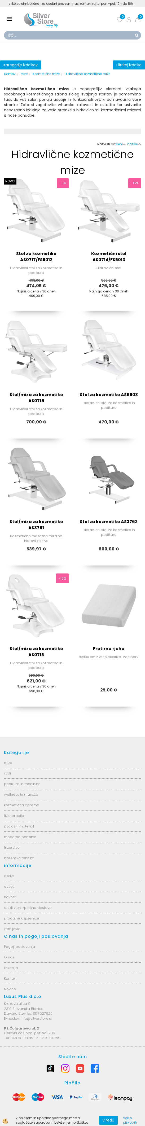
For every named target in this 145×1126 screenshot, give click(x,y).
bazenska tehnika (19, 858)
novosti (10, 897)
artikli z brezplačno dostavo (28, 907)
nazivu (134, 144)
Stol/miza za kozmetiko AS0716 (36, 398)
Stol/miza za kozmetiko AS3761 (36, 525)
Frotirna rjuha (109, 649)
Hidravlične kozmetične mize (87, 74)
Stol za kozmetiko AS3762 (109, 522)
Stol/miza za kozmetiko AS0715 (36, 652)
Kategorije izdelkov (20, 65)
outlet (9, 886)
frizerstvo (12, 847)
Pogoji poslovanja (19, 946)
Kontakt (10, 978)
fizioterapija (14, 815)
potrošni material (19, 826)
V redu (108, 1120)
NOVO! (10, 181)
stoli (7, 773)
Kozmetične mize (46, 74)
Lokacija (11, 967)
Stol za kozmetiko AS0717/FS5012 (36, 257)
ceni (121, 144)
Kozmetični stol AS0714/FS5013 (108, 257)
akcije (9, 875)
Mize (24, 74)
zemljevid (12, 928)
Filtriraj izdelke (129, 65)
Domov (10, 74)
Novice (10, 989)
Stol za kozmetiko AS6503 (109, 395)
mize (8, 762)
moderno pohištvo (20, 836)
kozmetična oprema (21, 805)
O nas (9, 957)
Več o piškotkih (130, 1120)
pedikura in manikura (22, 783)
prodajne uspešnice (21, 918)
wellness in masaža (21, 794)
